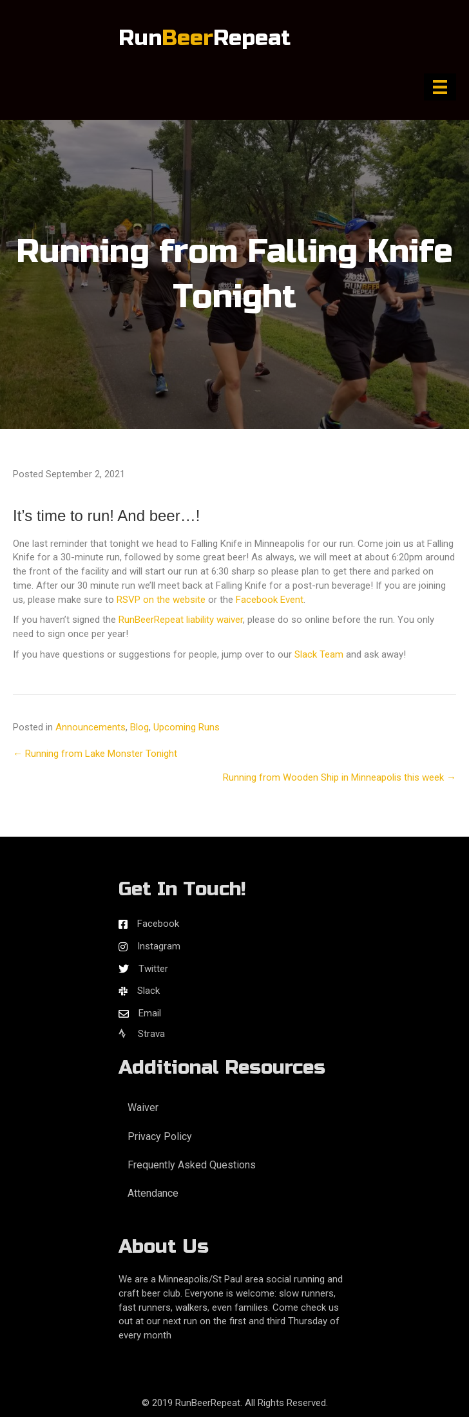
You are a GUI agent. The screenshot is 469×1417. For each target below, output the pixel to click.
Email (150, 1013)
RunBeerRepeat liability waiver (181, 619)
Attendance (153, 1193)
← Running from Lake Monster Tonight (95, 753)
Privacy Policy (160, 1136)
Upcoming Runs (186, 727)
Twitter (153, 969)
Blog (139, 727)
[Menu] (440, 86)
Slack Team (318, 654)
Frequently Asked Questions (192, 1165)
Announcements (90, 727)
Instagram (158, 946)
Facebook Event (269, 599)
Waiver (143, 1107)
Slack (148, 990)
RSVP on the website (161, 599)
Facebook (158, 923)
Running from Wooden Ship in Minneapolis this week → (339, 777)
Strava (142, 1034)
